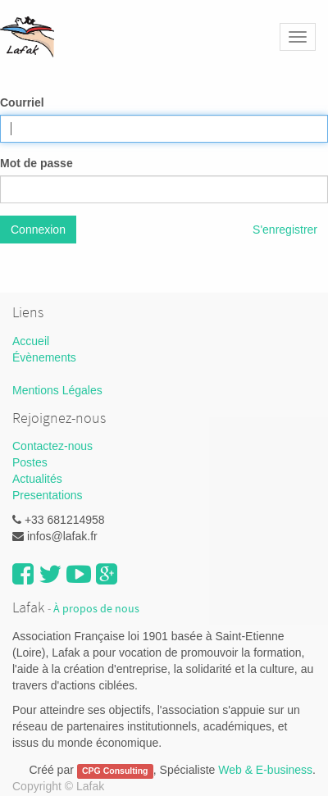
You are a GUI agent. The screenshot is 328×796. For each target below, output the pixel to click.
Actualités (37, 478)
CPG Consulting (115, 771)
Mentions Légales (57, 390)
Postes (30, 462)
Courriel (22, 102)
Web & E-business (265, 769)
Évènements (44, 357)
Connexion (38, 229)
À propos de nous (96, 609)
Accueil (30, 341)
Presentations (47, 495)
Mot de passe (36, 163)
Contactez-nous (52, 446)
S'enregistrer (285, 229)
